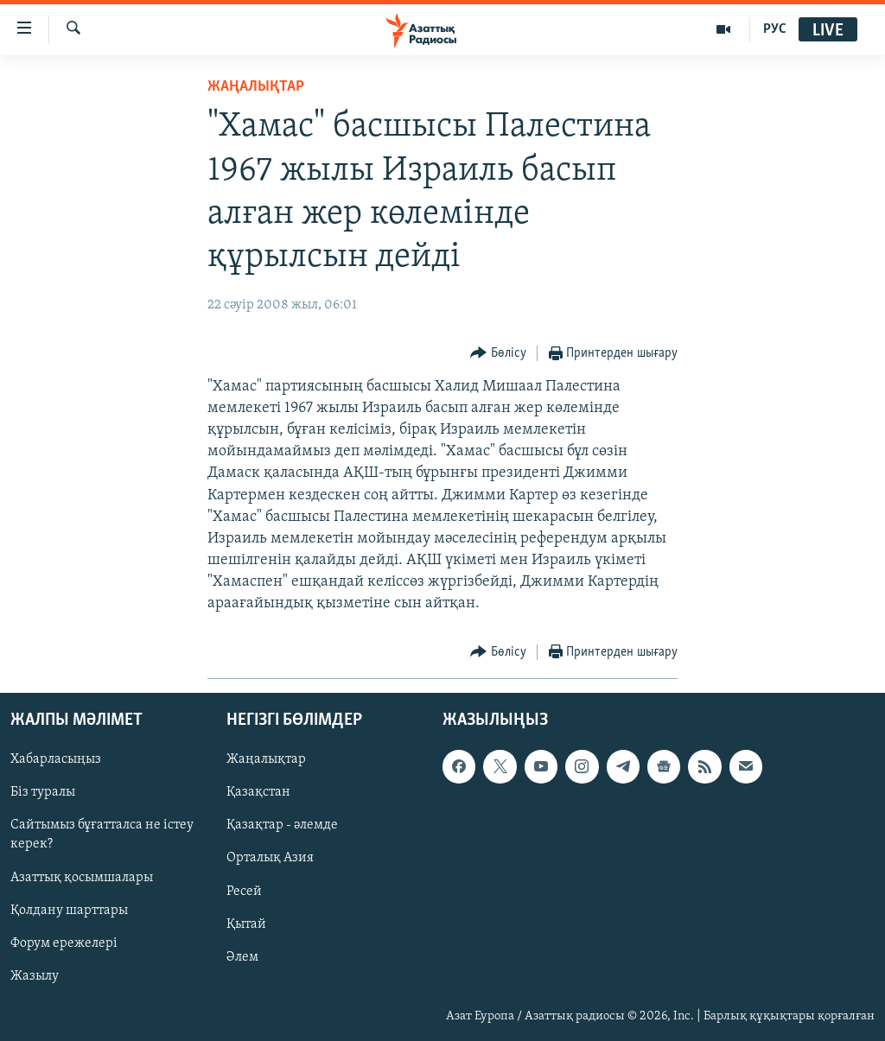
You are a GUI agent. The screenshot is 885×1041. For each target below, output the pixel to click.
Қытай (246, 923)
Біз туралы (42, 792)
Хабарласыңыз (55, 759)
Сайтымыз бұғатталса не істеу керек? (102, 834)
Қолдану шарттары (69, 910)
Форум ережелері (64, 942)
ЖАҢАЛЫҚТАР (255, 87)
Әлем (242, 956)
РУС (774, 29)
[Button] (498, 353)
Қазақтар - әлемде (282, 825)
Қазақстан (258, 792)
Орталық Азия (270, 858)
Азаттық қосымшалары (81, 877)
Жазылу (34, 975)
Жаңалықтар (266, 759)
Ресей (244, 891)
